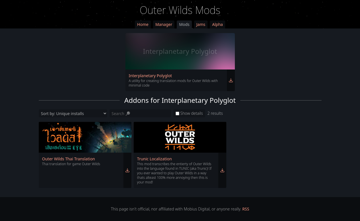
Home (143, 24)
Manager (163, 24)
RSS (245, 209)
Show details (189, 113)
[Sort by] (73, 113)
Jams (200, 24)
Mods (184, 24)
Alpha (217, 24)
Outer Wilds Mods (180, 10)
